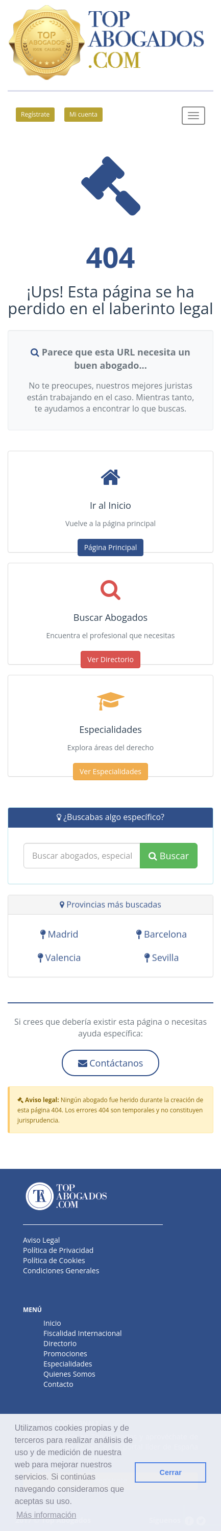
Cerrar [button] (171, 1472)
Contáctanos (110, 1063)
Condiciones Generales (61, 1270)
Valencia (59, 959)
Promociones (65, 1353)
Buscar (169, 856)
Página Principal (110, 547)
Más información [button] (46, 1515)
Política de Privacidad (58, 1250)
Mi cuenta (83, 114)
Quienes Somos (69, 1374)
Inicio (52, 1323)
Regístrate (35, 114)
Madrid (59, 935)
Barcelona (161, 935)
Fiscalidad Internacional (82, 1333)
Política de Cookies (54, 1260)
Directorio (60, 1343)
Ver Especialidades (110, 771)
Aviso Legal (41, 1240)
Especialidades (67, 1364)
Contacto (58, 1384)
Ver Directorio (110, 659)
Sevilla (161, 959)
